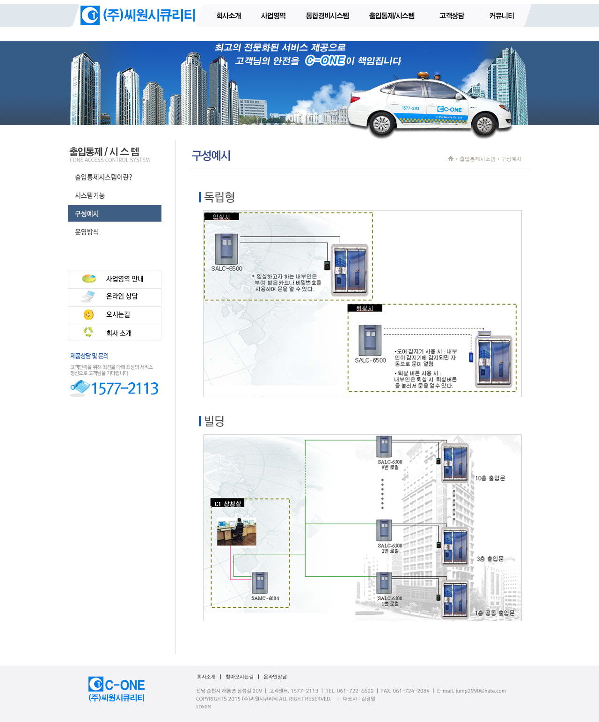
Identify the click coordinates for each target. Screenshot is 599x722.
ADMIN (203, 706)
